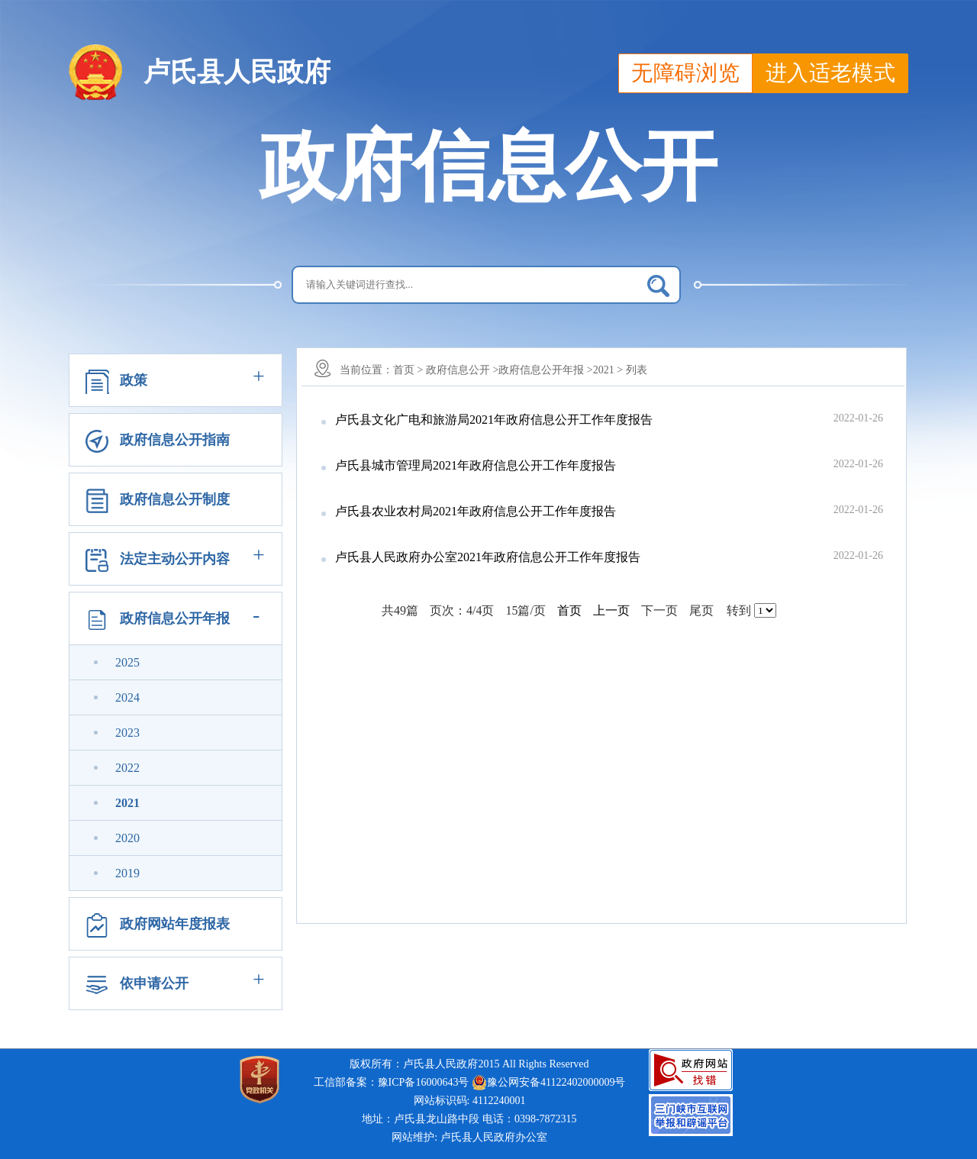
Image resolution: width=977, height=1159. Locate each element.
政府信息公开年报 (175, 618)
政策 (133, 380)
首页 (569, 610)
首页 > (408, 370)
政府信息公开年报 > (545, 370)
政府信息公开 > (462, 370)
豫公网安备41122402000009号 (548, 1082)
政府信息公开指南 (175, 439)
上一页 (611, 610)
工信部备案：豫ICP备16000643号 (391, 1082)
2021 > (608, 370)
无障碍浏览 (685, 73)
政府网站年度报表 (175, 923)
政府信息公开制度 (175, 499)
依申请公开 (154, 983)
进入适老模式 (830, 73)
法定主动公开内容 (175, 559)
